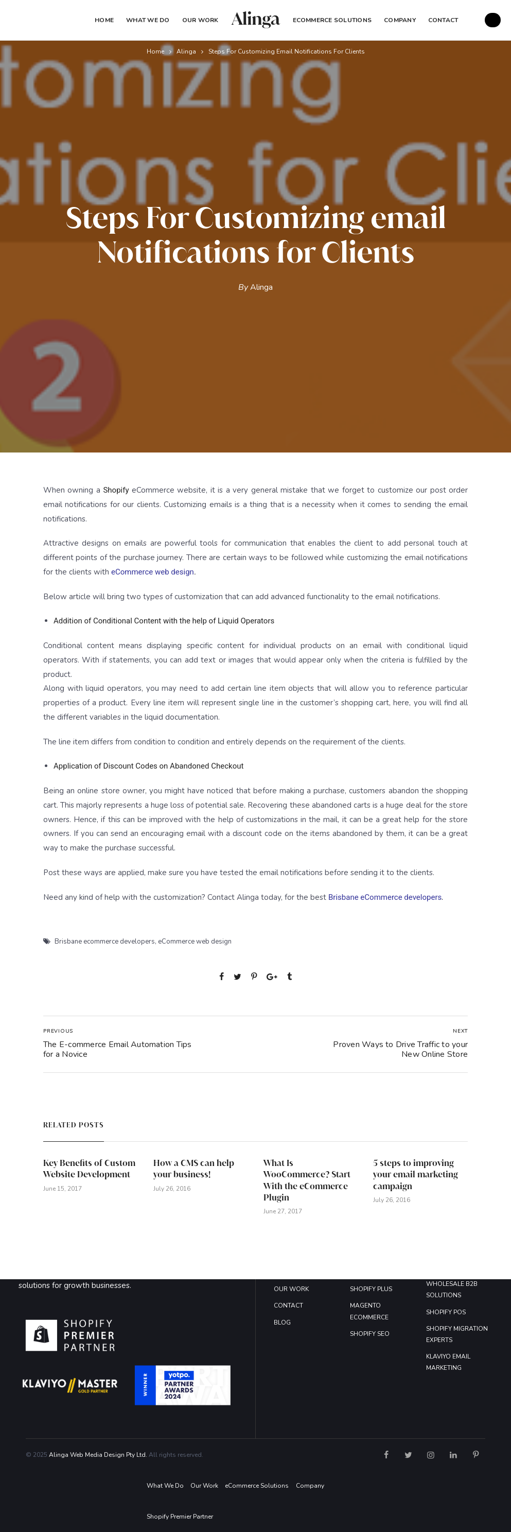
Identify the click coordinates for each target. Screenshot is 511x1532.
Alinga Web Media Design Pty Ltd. (98, 1455)
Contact (443, 20)
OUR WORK (291, 1289)
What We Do (147, 20)
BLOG (282, 1322)
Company (310, 1486)
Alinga (186, 51)
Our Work (200, 20)
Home (104, 20)
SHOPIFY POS (446, 1312)
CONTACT (288, 1305)
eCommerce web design (195, 941)
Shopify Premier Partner (180, 1516)
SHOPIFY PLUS (371, 1289)
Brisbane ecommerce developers (105, 941)
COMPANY (400, 20)
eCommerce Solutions (332, 20)
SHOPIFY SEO (370, 1334)
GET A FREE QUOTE (493, 20)
